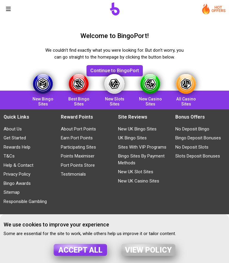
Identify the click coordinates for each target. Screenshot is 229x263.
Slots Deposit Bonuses (197, 156)
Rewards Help (17, 147)
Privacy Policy (17, 174)
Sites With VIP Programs (142, 147)
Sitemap (12, 192)
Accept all (80, 249)
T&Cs (9, 156)
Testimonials (73, 174)
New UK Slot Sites (135, 171)
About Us (13, 129)
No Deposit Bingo (192, 129)
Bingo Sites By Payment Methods (141, 159)
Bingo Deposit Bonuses (198, 138)
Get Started (15, 138)
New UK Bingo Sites (137, 129)
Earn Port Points (77, 138)
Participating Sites (78, 147)
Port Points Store (78, 165)
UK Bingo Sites (132, 138)
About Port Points (78, 129)
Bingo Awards (17, 183)
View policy (148, 249)
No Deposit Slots (191, 147)
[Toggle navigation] (8, 8)
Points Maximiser (78, 156)
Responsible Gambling (25, 201)
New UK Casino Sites (138, 181)
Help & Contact (18, 165)
